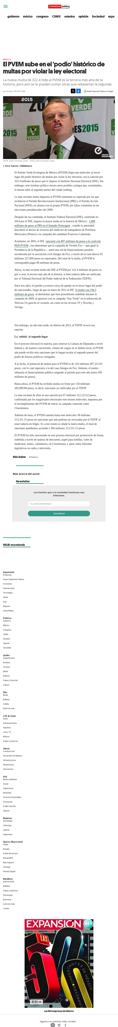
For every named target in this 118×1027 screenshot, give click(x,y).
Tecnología (7, 593)
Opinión (6, 643)
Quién (6, 655)
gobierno (13, 16)
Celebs (6, 704)
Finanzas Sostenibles (12, 797)
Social (5, 784)
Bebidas (6, 886)
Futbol (5, 845)
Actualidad (7, 821)
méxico (28, 16)
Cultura (6, 685)
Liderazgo (7, 825)
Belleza (6, 676)
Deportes (7, 728)
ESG (4, 602)
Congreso (7, 630)
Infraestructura (9, 760)
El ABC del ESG (9, 806)
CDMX (56, 16)
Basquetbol (8, 858)
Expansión (8, 572)
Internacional (8, 588)
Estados (6, 639)
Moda (5, 671)
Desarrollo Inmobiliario (12, 756)
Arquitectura (8, 765)
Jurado (6, 908)
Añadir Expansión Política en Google (100, 91)
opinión (83, 16)
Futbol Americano (10, 853)
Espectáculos (9, 658)
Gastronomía (8, 882)
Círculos (6, 667)
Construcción (9, 751)
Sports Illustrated (13, 841)
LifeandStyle (8, 611)
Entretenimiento (10, 723)
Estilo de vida (8, 708)
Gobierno (7, 621)
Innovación (7, 802)
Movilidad (7, 793)
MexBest (8, 878)
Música (6, 737)
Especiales (7, 834)
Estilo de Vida (9, 904)
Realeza (6, 662)
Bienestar (7, 900)
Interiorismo (8, 769)
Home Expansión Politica (13, 579)
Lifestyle (6, 867)
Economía (7, 584)
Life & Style (9, 715)
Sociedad (98, 16)
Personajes (8, 895)
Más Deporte (8, 863)
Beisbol (6, 849)
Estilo (5, 719)
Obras (5, 597)
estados (69, 16)
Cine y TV (7, 732)
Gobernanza (8, 788)
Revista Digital (9, 871)
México (7, 59)
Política (34, 457)
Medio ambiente (10, 779)
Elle (5, 692)
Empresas (7, 575)
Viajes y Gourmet (10, 680)
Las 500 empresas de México (59, 1011)
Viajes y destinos (10, 891)
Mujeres (6, 606)
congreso (42, 16)
